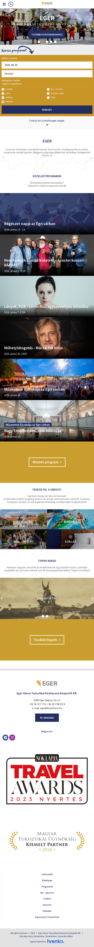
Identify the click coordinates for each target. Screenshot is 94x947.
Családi (7, 89)
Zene (6, 93)
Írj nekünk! (47, 717)
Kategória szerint (12, 82)
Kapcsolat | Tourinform (47, 917)
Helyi (51, 97)
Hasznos (47, 904)
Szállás (47, 898)
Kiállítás (7, 97)
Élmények (47, 880)
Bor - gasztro (47, 892)
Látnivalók (47, 874)
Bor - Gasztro (55, 89)
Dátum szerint (9, 58)
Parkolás (47, 910)
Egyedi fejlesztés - (47, 942)
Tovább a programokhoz (47, 34)
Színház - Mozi (55, 93)
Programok (47, 886)
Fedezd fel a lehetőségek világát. (47, 122)
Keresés (47, 109)
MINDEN (7, 102)
